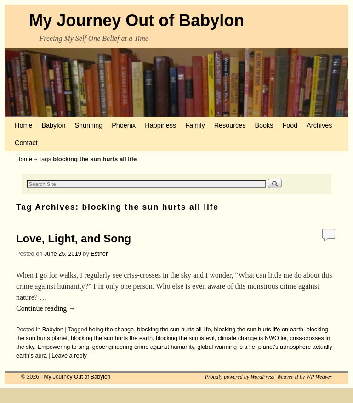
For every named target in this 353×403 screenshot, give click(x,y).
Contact (26, 142)
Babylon (53, 125)
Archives (319, 125)
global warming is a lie (226, 346)
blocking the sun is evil (185, 338)
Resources (230, 125)
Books (264, 125)
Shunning (88, 125)
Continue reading (46, 308)
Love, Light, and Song (73, 238)
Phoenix (124, 125)
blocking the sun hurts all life (174, 329)
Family (195, 125)
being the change (111, 329)
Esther (99, 253)
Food (289, 125)
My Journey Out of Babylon (136, 20)
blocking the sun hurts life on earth (258, 329)
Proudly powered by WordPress (239, 377)
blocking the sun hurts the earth (112, 338)
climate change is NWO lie (252, 338)
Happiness (160, 125)
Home (23, 125)
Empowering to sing (63, 346)
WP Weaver (319, 377)
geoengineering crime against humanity (143, 346)
